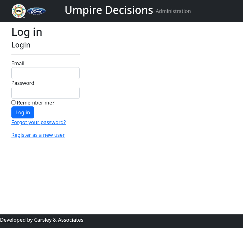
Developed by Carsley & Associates (42, 219)
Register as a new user (38, 134)
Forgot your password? (38, 122)
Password (22, 82)
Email (17, 63)
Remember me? (32, 102)
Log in (23, 112)
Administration (173, 11)
